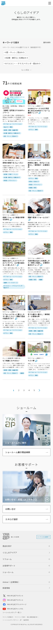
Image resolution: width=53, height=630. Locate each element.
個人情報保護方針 (32, 617)
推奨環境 (26, 620)
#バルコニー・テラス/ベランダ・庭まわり (23, 63)
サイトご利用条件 (8, 617)
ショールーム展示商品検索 (17, 452)
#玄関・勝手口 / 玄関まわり (16, 58)
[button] (26, 546)
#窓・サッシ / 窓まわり (15, 52)
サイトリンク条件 (20, 617)
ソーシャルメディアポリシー (12, 620)
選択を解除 (46, 42)
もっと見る (25, 70)
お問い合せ (10, 509)
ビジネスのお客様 (42, 537)
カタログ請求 (11, 519)
